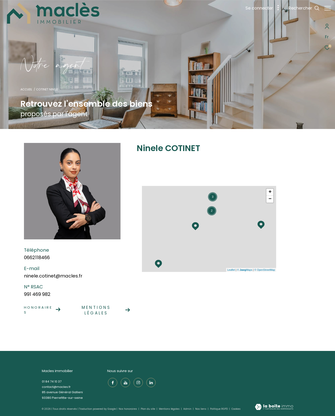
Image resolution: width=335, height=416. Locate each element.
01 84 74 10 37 (51, 381)
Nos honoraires (128, 409)
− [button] (269, 199)
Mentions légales (169, 409)
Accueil (26, 89)
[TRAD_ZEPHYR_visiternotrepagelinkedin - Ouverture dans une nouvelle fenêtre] (150, 382)
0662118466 (37, 257)
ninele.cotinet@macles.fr (53, 276)
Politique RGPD (219, 409)
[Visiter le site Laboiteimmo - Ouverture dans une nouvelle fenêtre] (274, 407)
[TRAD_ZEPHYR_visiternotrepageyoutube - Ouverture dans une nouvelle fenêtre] (124, 382)
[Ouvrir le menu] (327, 8)
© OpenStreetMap (265, 269)
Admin (187, 409)
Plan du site (148, 409)
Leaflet (231, 269)
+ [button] (269, 192)
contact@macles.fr (56, 387)
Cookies (236, 409)
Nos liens (201, 409)
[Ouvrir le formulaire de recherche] (301, 8)
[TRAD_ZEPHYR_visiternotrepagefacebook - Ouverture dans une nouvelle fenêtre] (112, 382)
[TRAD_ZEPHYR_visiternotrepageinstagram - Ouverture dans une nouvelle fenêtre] (137, 382)
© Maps (244, 269)
